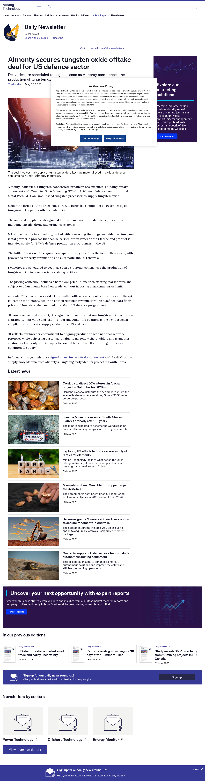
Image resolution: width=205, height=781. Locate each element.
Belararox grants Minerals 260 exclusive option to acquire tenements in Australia (96, 521)
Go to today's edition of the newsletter (101, 48)
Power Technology (20, 739)
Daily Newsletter (26, 646)
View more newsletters (25, 749)
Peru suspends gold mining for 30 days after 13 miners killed (110, 653)
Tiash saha (14, 84)
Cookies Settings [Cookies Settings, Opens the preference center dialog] (91, 138)
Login (197, 8)
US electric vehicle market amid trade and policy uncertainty (41, 653)
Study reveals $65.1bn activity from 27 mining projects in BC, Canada (176, 654)
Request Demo (167, 136)
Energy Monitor (107, 739)
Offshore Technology (67, 739)
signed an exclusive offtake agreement (77, 357)
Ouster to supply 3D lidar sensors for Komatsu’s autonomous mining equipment (96, 555)
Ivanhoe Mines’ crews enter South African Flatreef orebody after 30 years (92, 419)
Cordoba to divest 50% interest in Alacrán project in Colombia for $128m (92, 385)
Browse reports (16, 611)
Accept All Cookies (115, 138)
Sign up (177, 677)
